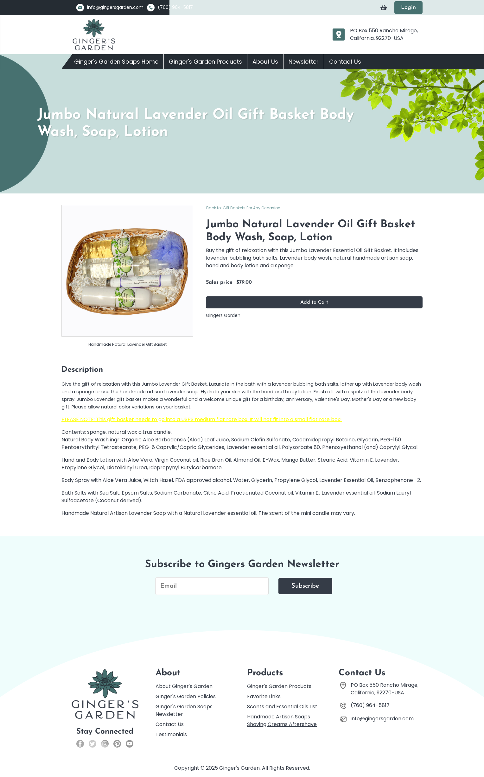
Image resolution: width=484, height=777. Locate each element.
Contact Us (345, 62)
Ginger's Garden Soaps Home (116, 62)
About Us (265, 62)
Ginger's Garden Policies (186, 696)
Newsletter (304, 62)
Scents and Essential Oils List (282, 706)
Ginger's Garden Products (205, 62)
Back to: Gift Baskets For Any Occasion (243, 208)
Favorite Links (264, 696)
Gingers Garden (223, 315)
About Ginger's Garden (184, 686)
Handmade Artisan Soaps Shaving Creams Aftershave (282, 720)
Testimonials (171, 734)
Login (408, 7)
